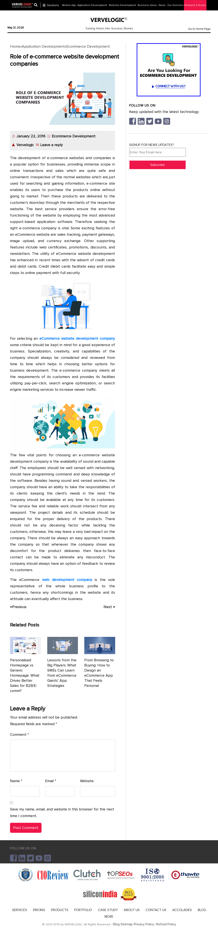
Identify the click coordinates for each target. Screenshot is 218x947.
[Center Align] (37, 5)
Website (87, 781)
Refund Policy (166, 924)
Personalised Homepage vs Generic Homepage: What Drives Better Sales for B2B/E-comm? (24, 675)
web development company (67, 579)
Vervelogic (25, 145)
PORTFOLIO (83, 910)
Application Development (43, 46)
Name (16, 781)
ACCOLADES (182, 910)
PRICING (39, 910)
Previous (18, 607)
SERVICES (19, 910)
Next (109, 607)
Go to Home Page (199, 29)
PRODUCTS (59, 910)
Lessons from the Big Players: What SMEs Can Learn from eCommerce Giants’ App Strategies (61, 673)
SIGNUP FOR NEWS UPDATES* (157, 150)
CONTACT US (156, 910)
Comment (19, 734)
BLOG (202, 910)
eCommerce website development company (77, 338)
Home (15, 46)
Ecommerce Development (88, 46)
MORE (109, 916)
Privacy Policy (144, 924)
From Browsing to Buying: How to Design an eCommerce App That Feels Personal (99, 673)
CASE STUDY (108, 910)
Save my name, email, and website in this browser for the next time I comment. (62, 812)
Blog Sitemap (123, 924)
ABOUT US (132, 910)
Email (50, 781)
